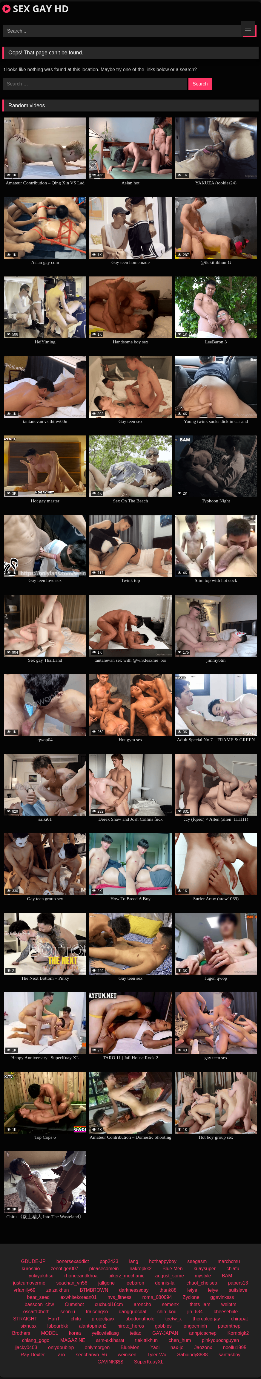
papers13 (238, 1282)
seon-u (67, 1311)
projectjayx (103, 1318)
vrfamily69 (25, 1290)
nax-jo (177, 1347)
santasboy (229, 1354)
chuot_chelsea (201, 1282)
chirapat (239, 1318)
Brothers (21, 1333)
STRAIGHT (25, 1318)
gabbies (163, 1325)
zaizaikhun (57, 1290)
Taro (60, 1354)
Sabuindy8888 (192, 1354)
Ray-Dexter (33, 1354)
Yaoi (154, 1347)
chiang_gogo (36, 1340)
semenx (170, 1304)
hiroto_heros (130, 1325)
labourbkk (57, 1325)
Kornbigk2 (238, 1333)
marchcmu (229, 1261)
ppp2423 (109, 1261)
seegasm (197, 1261)
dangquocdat (133, 1311)
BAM (227, 1275)
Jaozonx (203, 1347)
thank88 (167, 1290)
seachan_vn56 (71, 1282)
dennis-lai (165, 1282)
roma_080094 (157, 1297)
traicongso (97, 1311)
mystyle (203, 1275)
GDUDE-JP (33, 1261)
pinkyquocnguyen (220, 1340)
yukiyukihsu (41, 1275)
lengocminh (194, 1325)
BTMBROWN (94, 1290)
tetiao (135, 1333)
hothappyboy (162, 1261)
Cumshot (74, 1304)
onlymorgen (97, 1347)
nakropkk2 (141, 1268)
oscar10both (36, 1311)
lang (133, 1261)
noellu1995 (234, 1347)
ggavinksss (222, 1297)
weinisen (127, 1354)
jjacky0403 (26, 1347)
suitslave (238, 1290)
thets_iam (200, 1304)
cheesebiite (226, 1311)
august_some (169, 1275)
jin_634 (195, 1311)
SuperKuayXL (149, 1361)
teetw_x (173, 1318)
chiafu (233, 1268)
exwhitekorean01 (79, 1297)
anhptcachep (203, 1333)
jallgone (106, 1282)
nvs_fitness (119, 1297)
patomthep (229, 1325)
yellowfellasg (105, 1333)
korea (75, 1333)
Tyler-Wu (156, 1354)
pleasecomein (104, 1268)
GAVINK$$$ (110, 1361)
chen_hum (180, 1340)
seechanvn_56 (91, 1354)
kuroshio (31, 1268)
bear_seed (38, 1297)
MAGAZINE (72, 1340)
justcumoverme (29, 1282)
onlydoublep (61, 1347)
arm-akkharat (110, 1340)
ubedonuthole (139, 1318)
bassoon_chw (39, 1304)
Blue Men (172, 1268)
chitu (76, 1318)
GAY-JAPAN (165, 1333)
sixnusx (28, 1325)
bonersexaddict (72, 1261)
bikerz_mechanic (126, 1275)
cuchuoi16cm (109, 1304)
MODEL (49, 1333)
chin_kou (166, 1311)
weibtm (229, 1304)
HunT (54, 1318)
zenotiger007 (65, 1268)
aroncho (142, 1304)
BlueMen (130, 1347)
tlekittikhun (146, 1340)
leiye (192, 1290)
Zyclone (191, 1297)
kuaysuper (205, 1268)
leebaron (135, 1282)
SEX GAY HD (35, 8)
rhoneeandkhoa (81, 1275)
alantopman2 (93, 1325)
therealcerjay (206, 1318)
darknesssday (134, 1290)
